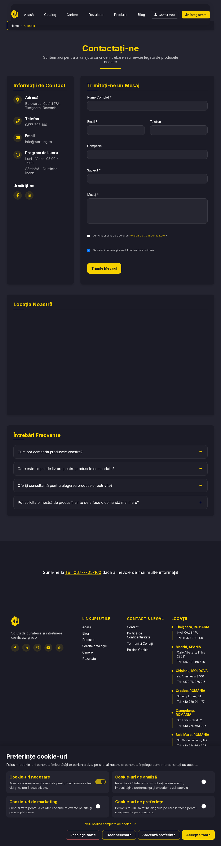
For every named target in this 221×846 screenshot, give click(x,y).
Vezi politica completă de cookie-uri (110, 824)
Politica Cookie (138, 650)
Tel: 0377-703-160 (83, 572)
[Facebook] (17, 195)
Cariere (72, 15)
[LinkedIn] (29, 195)
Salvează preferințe (159, 835)
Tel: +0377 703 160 (190, 638)
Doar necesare (119, 835)
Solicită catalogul (94, 646)
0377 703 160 (36, 125)
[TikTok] (59, 648)
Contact (132, 627)
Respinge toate (83, 835)
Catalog (50, 15)
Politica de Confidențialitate (147, 235)
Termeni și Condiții (140, 644)
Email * (92, 122)
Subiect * (94, 170)
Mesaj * (92, 195)
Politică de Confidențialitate (138, 635)
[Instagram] (37, 648)
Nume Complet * (99, 97)
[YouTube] (48, 648)
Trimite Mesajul (104, 268)
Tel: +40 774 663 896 (191, 726)
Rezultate (96, 15)
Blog (141, 15)
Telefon (155, 122)
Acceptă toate (198, 835)
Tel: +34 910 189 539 (191, 662)
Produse (120, 15)
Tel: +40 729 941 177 (191, 701)
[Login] (164, 15)
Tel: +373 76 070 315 (191, 682)
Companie (94, 146)
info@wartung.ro (38, 142)
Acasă (29, 15)
